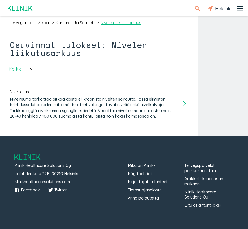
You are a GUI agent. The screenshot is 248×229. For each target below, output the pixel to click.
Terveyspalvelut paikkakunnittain (200, 168)
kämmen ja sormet (75, 22)
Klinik (20, 8)
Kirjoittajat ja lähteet (148, 181)
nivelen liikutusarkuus (121, 22)
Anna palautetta (143, 198)
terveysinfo (20, 22)
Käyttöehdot (140, 173)
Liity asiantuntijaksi (202, 205)
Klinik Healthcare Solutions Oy (200, 194)
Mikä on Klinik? (142, 165)
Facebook (27, 189)
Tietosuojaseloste (145, 189)
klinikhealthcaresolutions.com (42, 181)
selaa (43, 22)
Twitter (57, 189)
